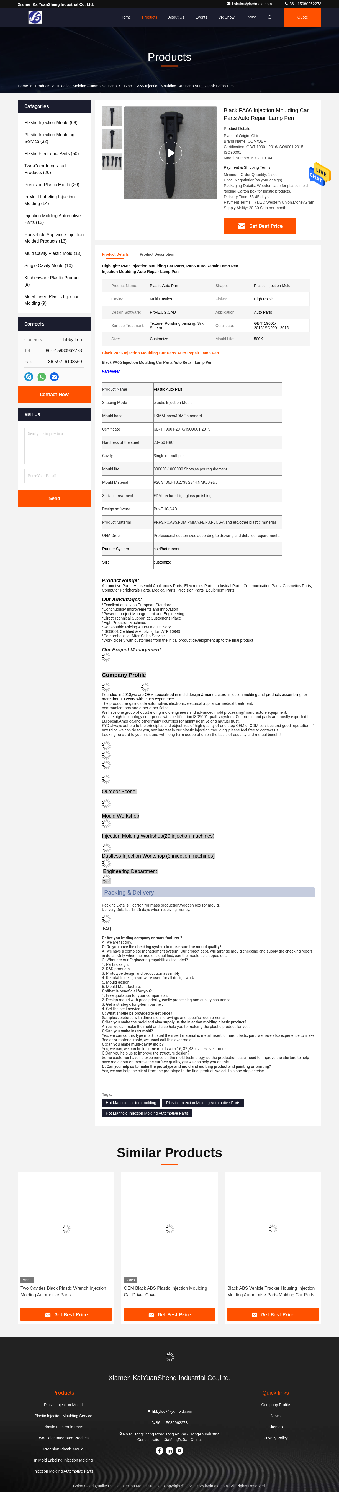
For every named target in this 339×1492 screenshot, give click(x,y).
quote (302, 17)
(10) (48, 265)
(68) (51, 122)
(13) (54, 238)
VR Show (226, 17)
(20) (51, 184)
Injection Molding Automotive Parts (87, 86)
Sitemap (276, 1427)
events (201, 17)
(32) (49, 138)
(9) (51, 281)
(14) (49, 200)
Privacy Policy (276, 1438)
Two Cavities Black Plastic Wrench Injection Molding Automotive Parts (63, 1291)
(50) (51, 153)
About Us (176, 17)
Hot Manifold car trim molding (131, 1103)
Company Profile (275, 1405)
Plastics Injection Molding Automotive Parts (203, 1103)
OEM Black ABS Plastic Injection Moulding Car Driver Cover (165, 1291)
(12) (52, 219)
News (276, 1416)
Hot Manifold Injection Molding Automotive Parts (147, 1113)
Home (125, 17)
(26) (45, 169)
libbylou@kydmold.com (250, 4)
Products (149, 17)
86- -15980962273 (302, 4)
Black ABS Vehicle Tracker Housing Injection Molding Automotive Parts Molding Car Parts (271, 1291)
